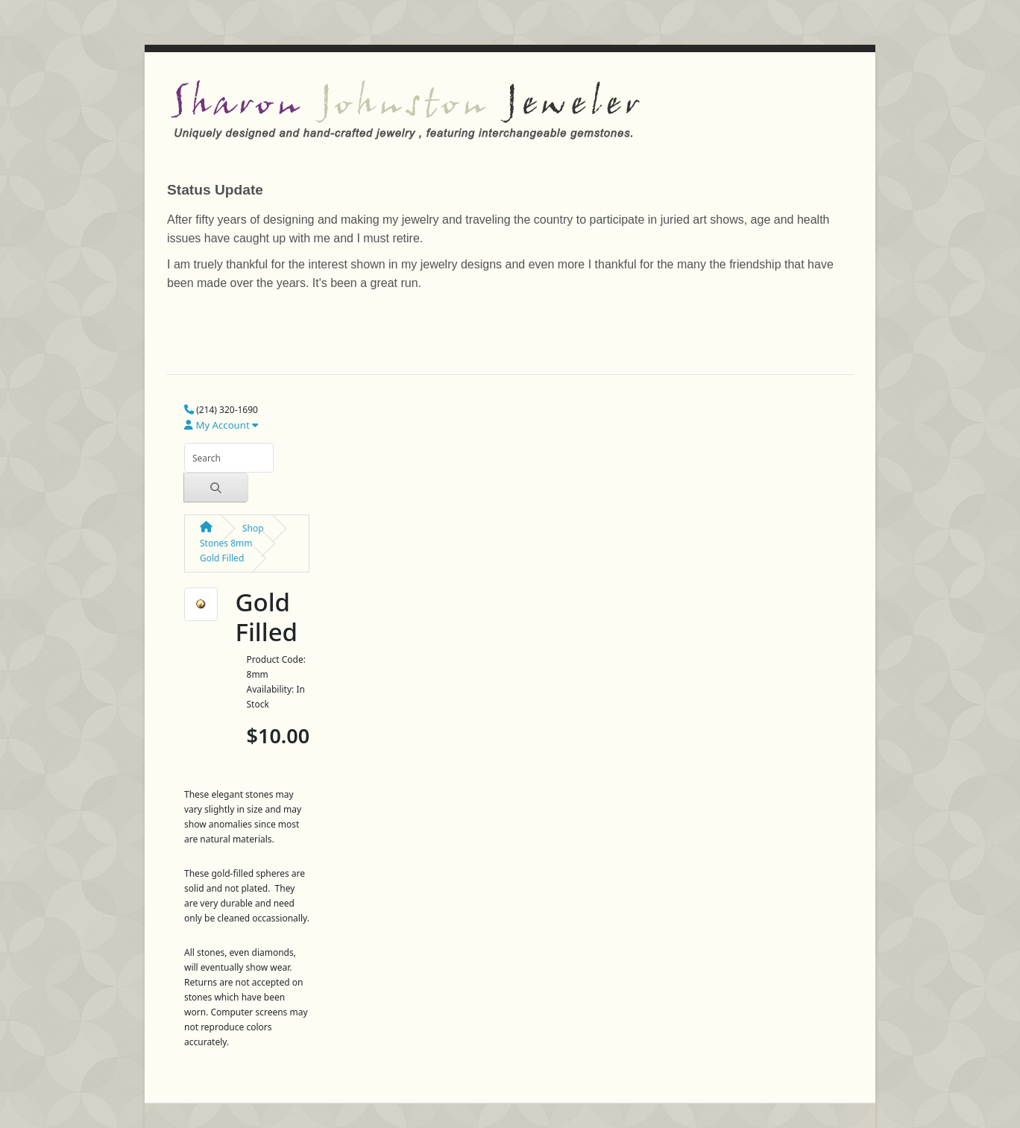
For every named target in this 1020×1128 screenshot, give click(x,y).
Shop (253, 528)
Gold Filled (222, 558)
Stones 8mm (226, 543)
